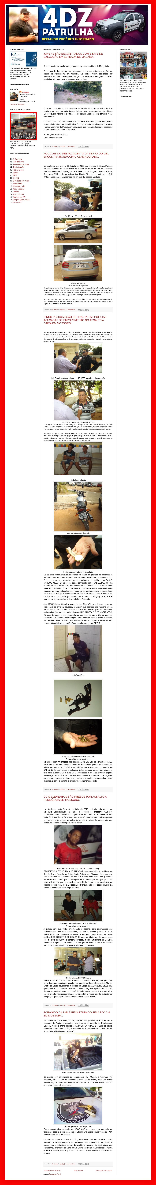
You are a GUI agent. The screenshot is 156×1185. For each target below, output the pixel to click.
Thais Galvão (18, 167)
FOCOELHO (18, 194)
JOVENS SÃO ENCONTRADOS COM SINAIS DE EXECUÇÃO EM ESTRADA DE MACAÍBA (73, 55)
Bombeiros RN (19, 197)
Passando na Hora (21, 164)
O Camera (17, 159)
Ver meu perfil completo (17, 104)
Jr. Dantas (55, 146)
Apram (16, 173)
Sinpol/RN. (17, 183)
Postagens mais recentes (52, 1170)
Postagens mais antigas (104, 1170)
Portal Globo (18, 170)
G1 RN (16, 178)
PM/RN (16, 192)
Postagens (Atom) (55, 1174)
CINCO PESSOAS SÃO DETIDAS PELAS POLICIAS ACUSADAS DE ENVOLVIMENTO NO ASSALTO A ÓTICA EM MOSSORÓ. (75, 320)
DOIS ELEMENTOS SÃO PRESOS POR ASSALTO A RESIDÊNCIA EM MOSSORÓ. (75, 798)
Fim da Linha (18, 162)
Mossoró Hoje (19, 186)
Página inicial (78, 1170)
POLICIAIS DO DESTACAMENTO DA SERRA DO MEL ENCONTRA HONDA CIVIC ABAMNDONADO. (76, 155)
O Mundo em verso (21, 181)
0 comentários (71, 146)
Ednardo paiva (16, 202)
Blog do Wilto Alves (21, 200)
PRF (15, 175)
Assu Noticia (18, 189)
